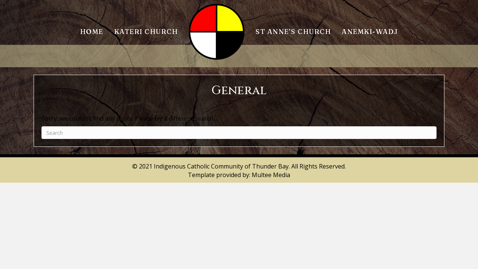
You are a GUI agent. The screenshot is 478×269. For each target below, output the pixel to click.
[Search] (239, 132)
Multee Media (271, 175)
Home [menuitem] (91, 31)
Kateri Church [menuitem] (146, 31)
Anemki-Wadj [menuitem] (370, 31)
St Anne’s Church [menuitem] (293, 31)
